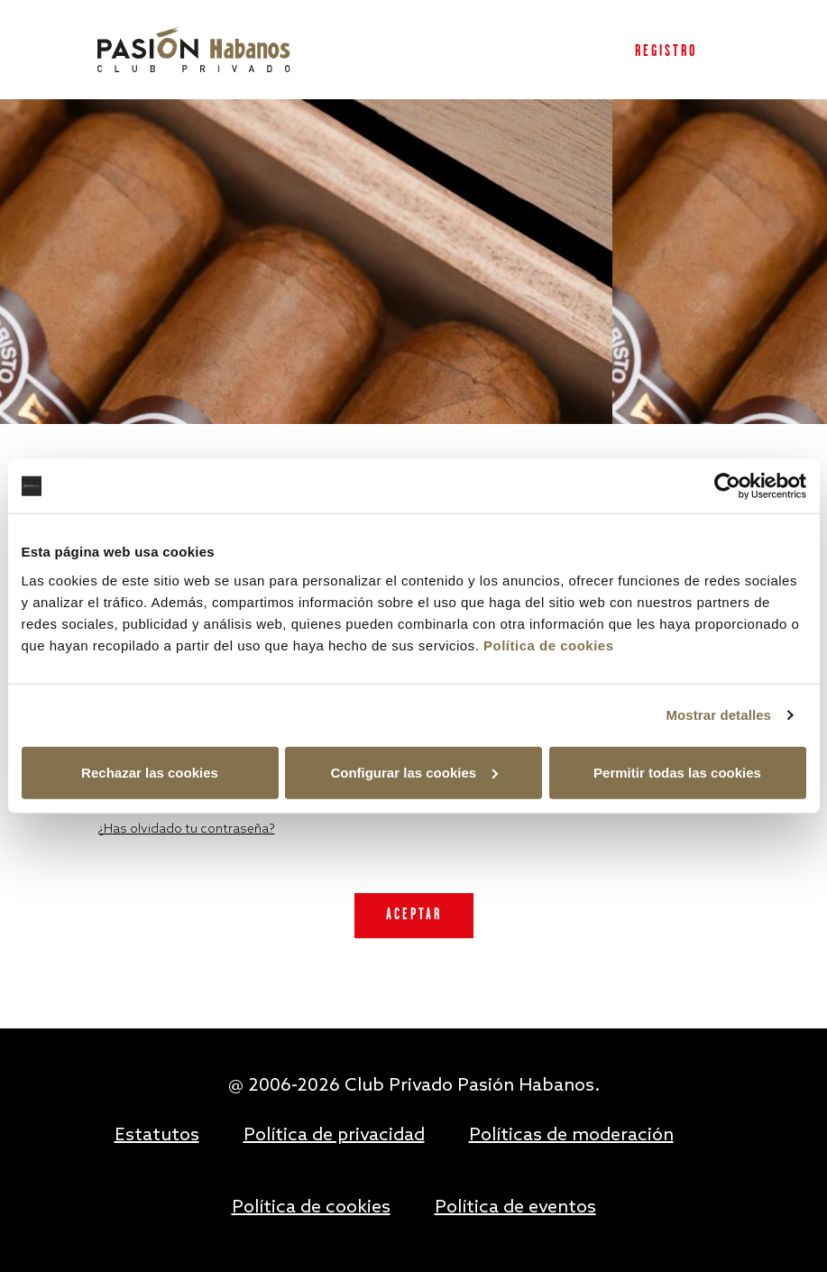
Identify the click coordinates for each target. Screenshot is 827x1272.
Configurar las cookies (414, 771)
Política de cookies (548, 644)
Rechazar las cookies (149, 771)
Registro (666, 52)
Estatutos (157, 1136)
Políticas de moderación (571, 1136)
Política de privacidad (334, 1136)
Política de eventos (515, 1208)
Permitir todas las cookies (677, 771)
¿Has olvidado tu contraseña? (186, 829)
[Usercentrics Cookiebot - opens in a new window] (727, 486)
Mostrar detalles (718, 715)
